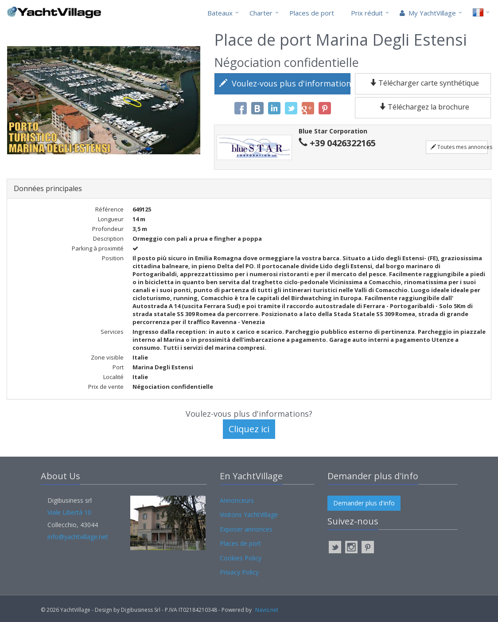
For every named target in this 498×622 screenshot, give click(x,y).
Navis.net (266, 610)
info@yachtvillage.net (77, 536)
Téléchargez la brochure (423, 107)
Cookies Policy (240, 558)
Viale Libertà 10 (69, 512)
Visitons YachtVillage (249, 514)
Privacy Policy (239, 572)
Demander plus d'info (364, 503)
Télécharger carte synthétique (423, 83)
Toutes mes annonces (459, 147)
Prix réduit (367, 12)
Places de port (311, 12)
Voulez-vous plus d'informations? (284, 83)
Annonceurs (237, 500)
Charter (260, 12)
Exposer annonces (246, 529)
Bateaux (220, 12)
